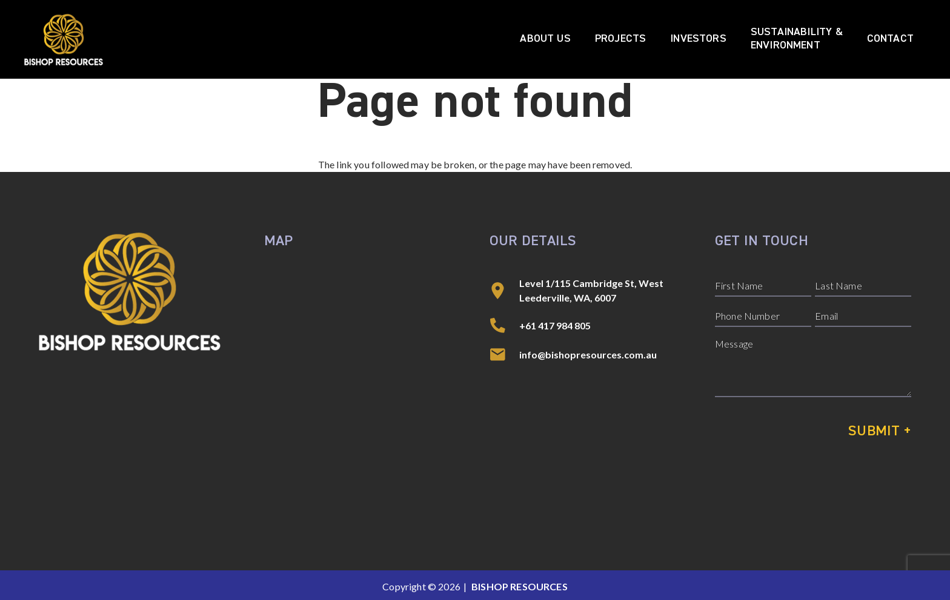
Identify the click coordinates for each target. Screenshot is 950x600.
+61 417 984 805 (555, 325)
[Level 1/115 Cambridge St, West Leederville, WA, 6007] (504, 290)
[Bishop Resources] (63, 39)
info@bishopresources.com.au (588, 354)
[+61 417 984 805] (504, 325)
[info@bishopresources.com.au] (504, 354)
